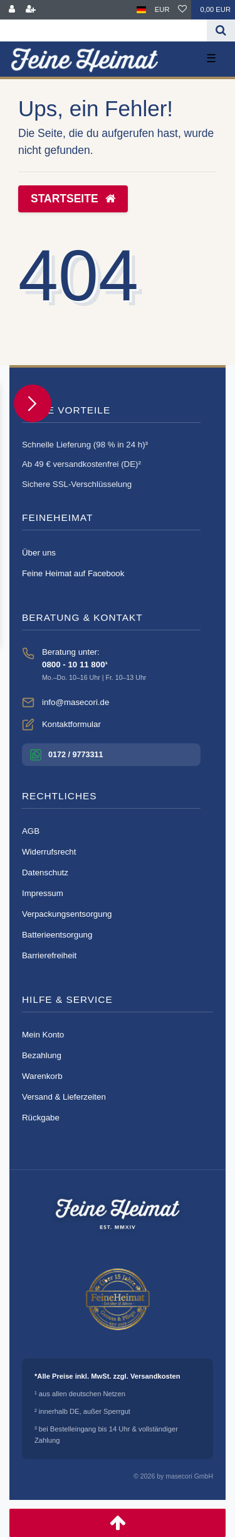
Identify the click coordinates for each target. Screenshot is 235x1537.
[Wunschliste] (182, 9)
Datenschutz (45, 872)
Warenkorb (42, 1076)
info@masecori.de (75, 702)
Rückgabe (41, 1117)
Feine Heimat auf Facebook (73, 573)
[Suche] (221, 30)
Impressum (42, 893)
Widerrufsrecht (49, 851)
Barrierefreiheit (49, 955)
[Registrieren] (30, 9)
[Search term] (103, 30)
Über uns (39, 552)
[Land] (141, 9)
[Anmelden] (11, 9)
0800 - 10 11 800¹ (75, 664)
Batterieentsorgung (57, 934)
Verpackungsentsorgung (67, 914)
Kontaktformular (71, 724)
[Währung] (162, 9)
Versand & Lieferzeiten (64, 1097)
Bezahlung (41, 1055)
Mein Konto (43, 1034)
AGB (30, 831)
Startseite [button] (73, 198)
